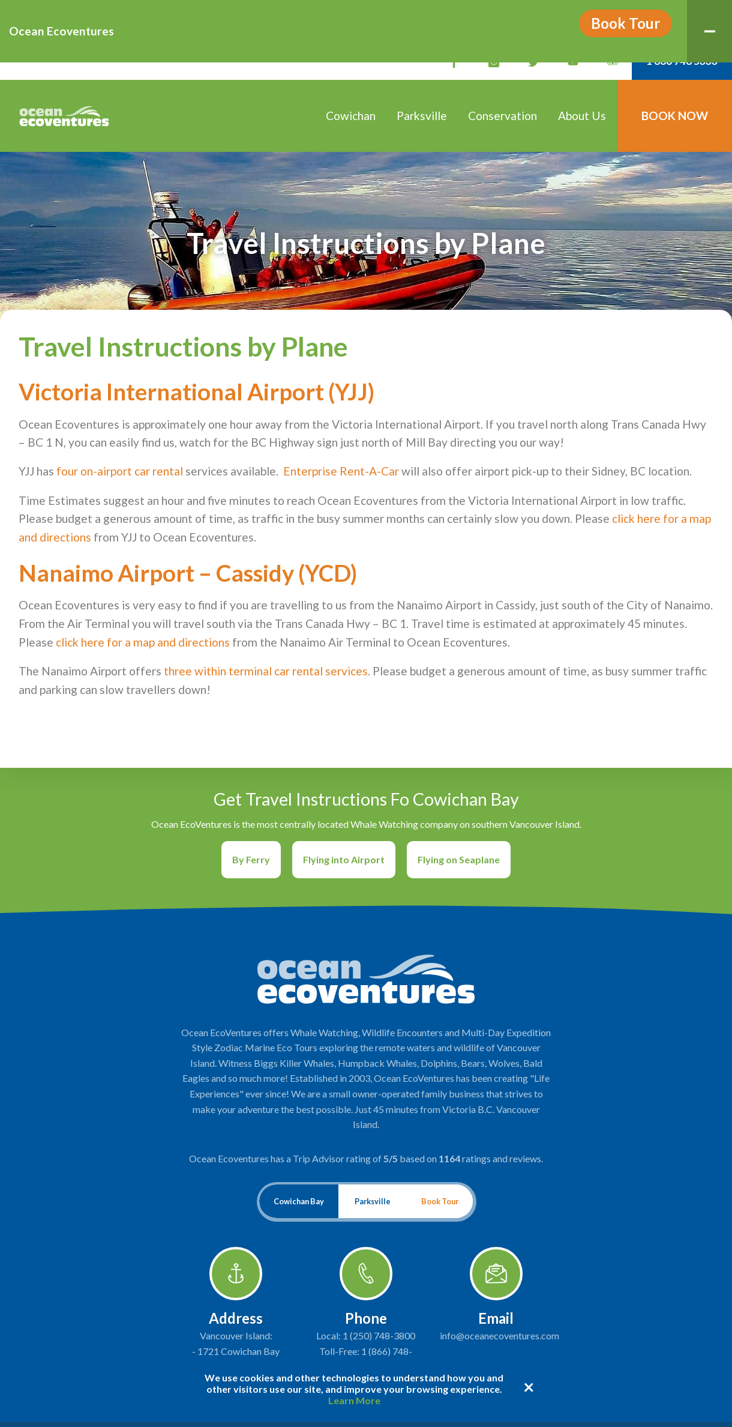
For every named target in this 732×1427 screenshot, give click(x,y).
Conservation (502, 115)
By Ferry (251, 859)
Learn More (354, 1400)
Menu (718, 16)
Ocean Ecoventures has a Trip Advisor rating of (366, 1158)
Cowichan (351, 115)
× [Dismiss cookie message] (529, 1386)
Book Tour (625, 23)
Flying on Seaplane (459, 859)
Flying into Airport (344, 859)
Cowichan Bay (299, 1201)
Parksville (422, 115)
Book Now (674, 115)
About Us (582, 115)
